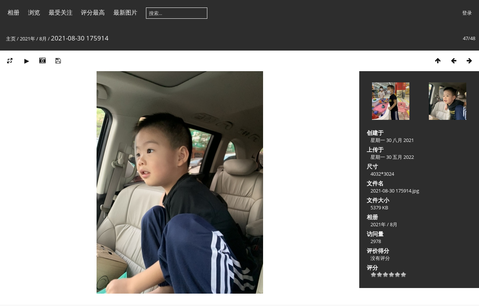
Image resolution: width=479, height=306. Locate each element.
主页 (11, 38)
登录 (467, 12)
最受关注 (61, 12)
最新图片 (125, 12)
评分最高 (93, 12)
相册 (13, 12)
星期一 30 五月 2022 (392, 157)
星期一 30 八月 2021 (392, 140)
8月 (43, 38)
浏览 (34, 12)
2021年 (27, 38)
